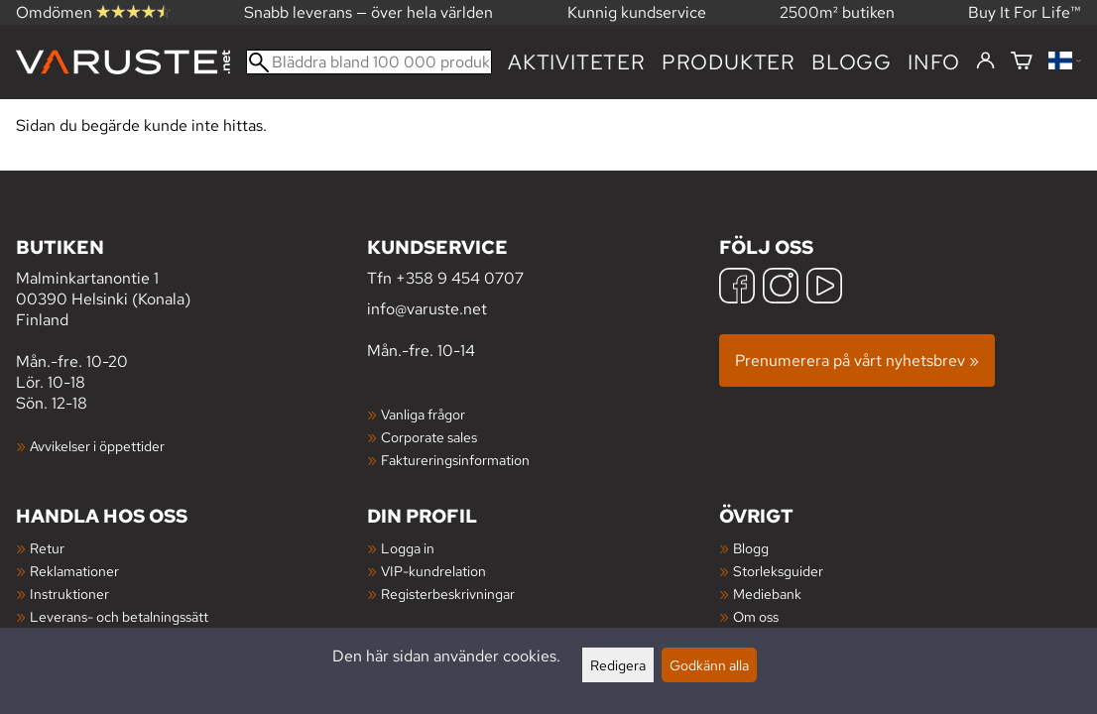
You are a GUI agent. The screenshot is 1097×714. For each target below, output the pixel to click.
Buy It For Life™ (1024, 12)
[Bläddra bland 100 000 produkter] (369, 62)
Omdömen (93, 12)
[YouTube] (824, 288)
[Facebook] (737, 288)
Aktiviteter (577, 62)
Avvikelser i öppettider (97, 445)
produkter (728, 62)
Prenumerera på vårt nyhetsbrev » (857, 360)
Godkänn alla (709, 664)
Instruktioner (69, 593)
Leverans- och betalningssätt (119, 616)
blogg (851, 62)
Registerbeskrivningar (448, 593)
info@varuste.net (427, 308)
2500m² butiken (837, 12)
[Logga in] (985, 61)
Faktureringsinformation (455, 459)
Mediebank (767, 593)
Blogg (751, 547)
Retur (47, 547)
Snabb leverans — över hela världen (368, 12)
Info (934, 62)
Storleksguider (778, 570)
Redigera (618, 664)
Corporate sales (429, 436)
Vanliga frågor (423, 414)
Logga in (407, 547)
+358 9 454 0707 (460, 278)
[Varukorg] (1022, 62)
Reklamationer (74, 570)
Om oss (756, 616)
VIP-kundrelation (433, 570)
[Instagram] (780, 288)
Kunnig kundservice (636, 12)
